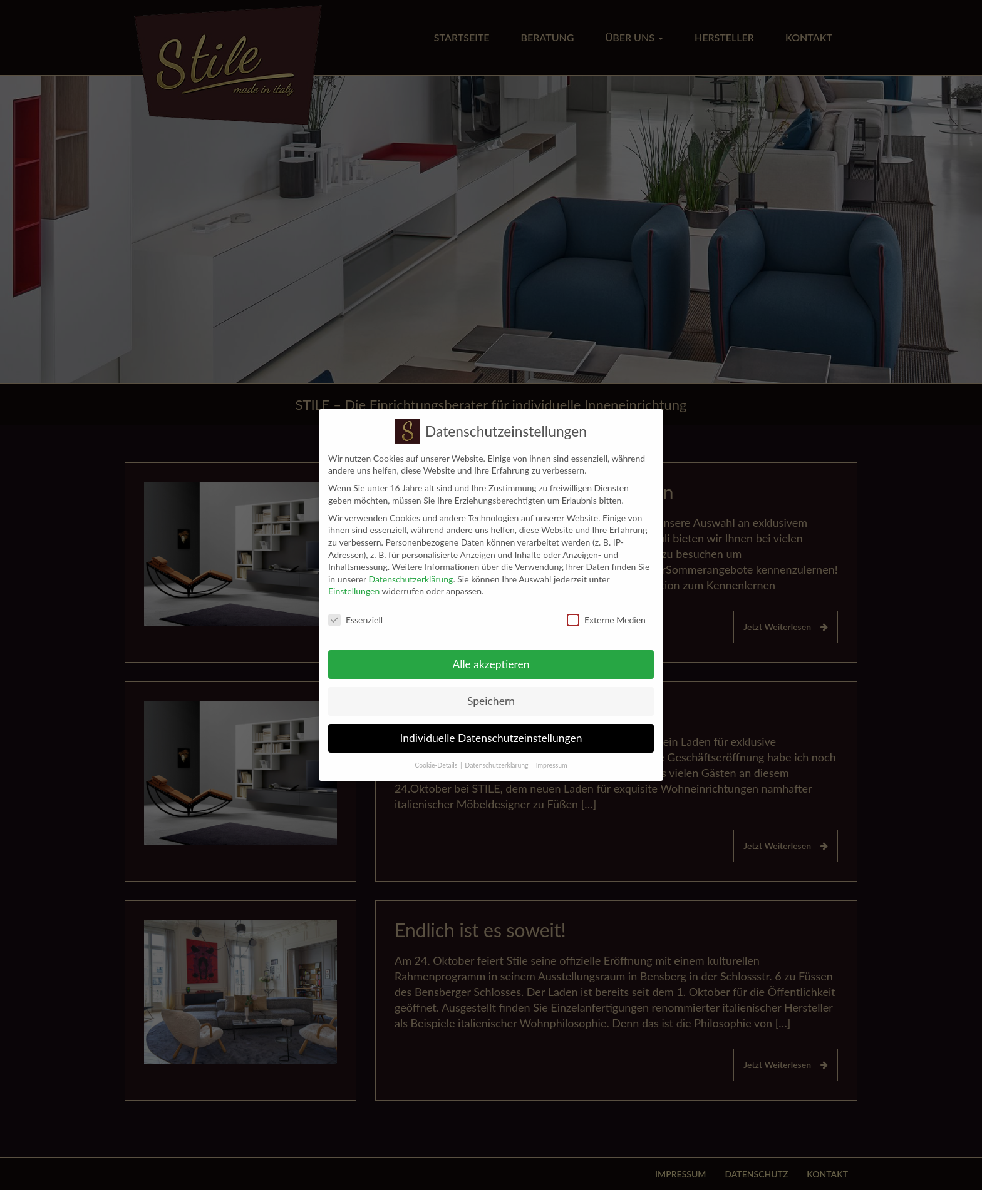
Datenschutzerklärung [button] (496, 756)
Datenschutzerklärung (410, 569)
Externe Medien (606, 611)
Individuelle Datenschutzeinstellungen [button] (491, 729)
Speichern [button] (491, 692)
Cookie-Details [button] (436, 756)
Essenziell (355, 611)
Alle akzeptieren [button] (490, 655)
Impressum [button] (551, 756)
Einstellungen (354, 582)
